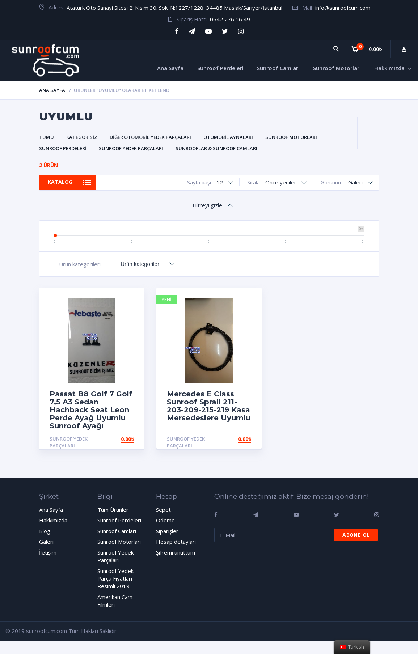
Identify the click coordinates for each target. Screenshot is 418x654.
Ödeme (165, 520)
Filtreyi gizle (207, 205)
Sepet (163, 509)
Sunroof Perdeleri (62, 148)
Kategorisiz (81, 137)
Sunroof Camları (116, 531)
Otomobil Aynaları (228, 137)
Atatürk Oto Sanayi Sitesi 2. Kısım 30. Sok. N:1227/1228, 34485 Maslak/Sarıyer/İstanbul (174, 7)
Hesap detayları (176, 541)
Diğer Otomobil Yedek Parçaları (150, 137)
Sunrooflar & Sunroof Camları (216, 148)
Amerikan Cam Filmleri (114, 600)
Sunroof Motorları (291, 137)
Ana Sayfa (52, 90)
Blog (44, 531)
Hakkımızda (53, 520)
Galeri (46, 541)
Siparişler (167, 531)
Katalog (63, 182)
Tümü (46, 137)
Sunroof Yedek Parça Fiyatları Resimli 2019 (115, 578)
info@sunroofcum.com (342, 7)
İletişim (47, 552)
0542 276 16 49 (230, 19)
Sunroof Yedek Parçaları (131, 148)
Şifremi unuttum (175, 552)
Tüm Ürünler (112, 509)
